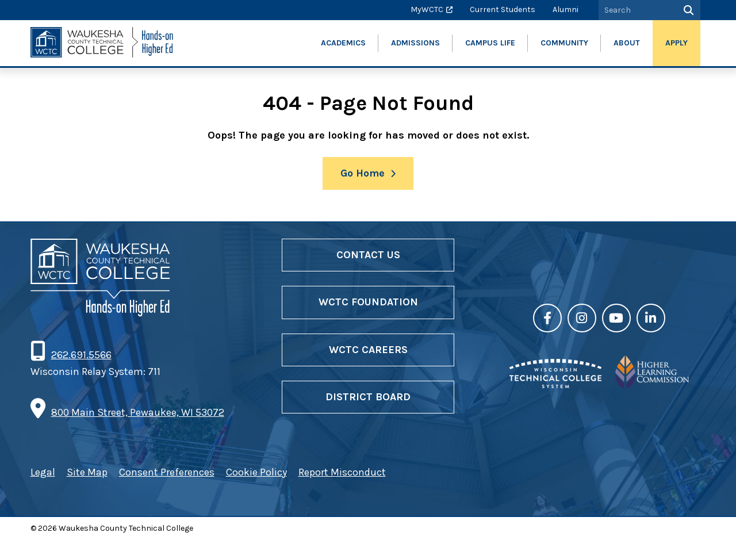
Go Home (362, 173)
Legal (42, 472)
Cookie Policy (256, 472)
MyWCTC (427, 9)
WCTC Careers (368, 349)
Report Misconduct (342, 472)
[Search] (687, 10)
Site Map (87, 472)
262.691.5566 (81, 354)
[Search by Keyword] (636, 10)
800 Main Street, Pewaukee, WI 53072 (137, 412)
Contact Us (368, 254)
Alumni (565, 9)
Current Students (502, 9)
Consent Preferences (166, 472)
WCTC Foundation (368, 302)
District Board (368, 396)
